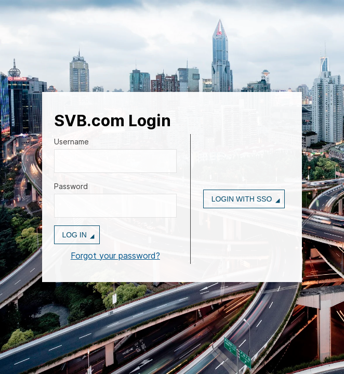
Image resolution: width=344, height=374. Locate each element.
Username (71, 141)
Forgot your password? (115, 255)
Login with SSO (241, 199)
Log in (74, 235)
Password (71, 186)
